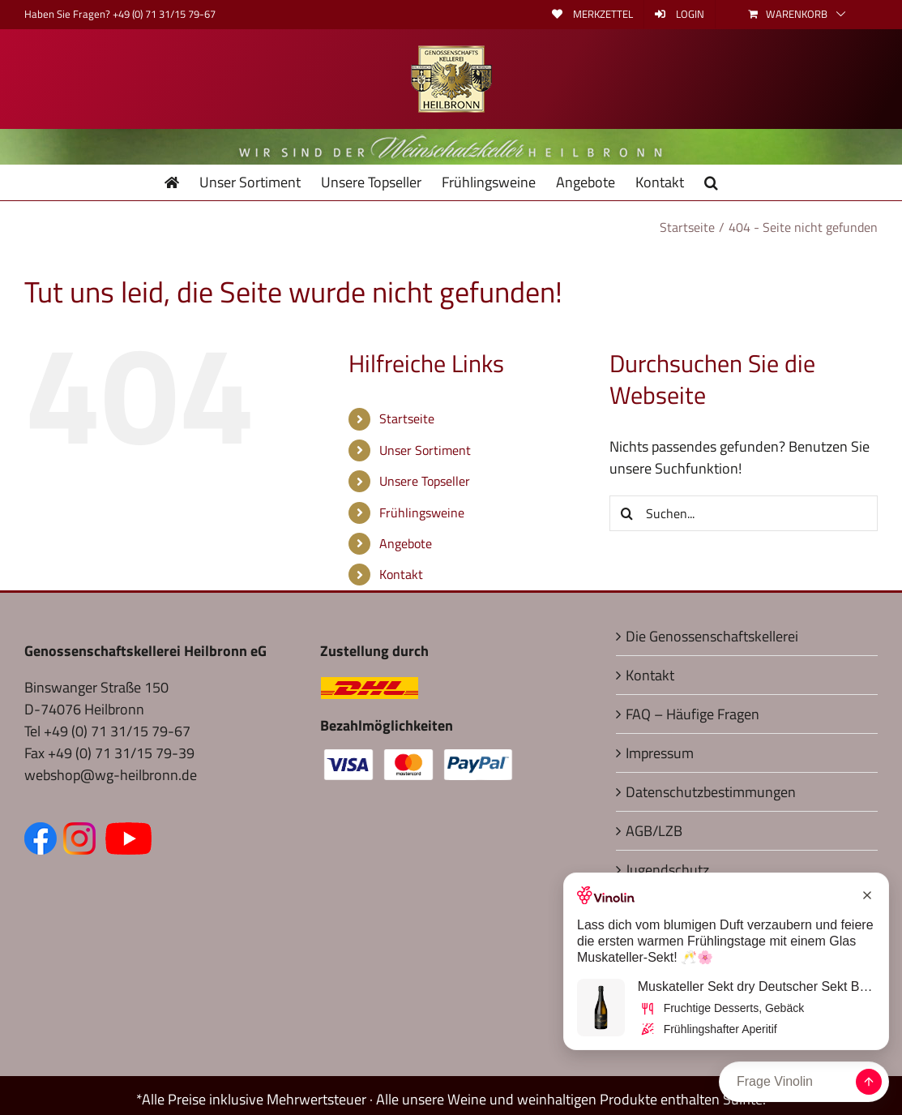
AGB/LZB (654, 831)
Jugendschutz (667, 870)
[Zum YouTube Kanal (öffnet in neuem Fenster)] (128, 833)
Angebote (405, 543)
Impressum (660, 753)
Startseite (406, 418)
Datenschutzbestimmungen (711, 792)
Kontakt (401, 574)
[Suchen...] (743, 513)
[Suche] (627, 513)
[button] (711, 182)
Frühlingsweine (421, 512)
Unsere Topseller (424, 481)
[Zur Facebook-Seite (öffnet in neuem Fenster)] (43, 833)
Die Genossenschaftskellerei (712, 636)
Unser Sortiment (425, 450)
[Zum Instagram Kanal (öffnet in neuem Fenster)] (82, 833)
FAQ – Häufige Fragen (692, 714)
